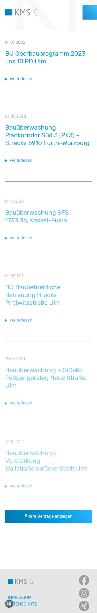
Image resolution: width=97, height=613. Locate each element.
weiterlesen (21, 78)
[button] (9, 603)
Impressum (19, 597)
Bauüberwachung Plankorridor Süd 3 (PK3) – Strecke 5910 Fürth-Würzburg (47, 135)
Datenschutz (22, 604)
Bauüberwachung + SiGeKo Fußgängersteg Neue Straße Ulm (45, 381)
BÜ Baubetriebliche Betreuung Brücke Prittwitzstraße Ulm (33, 298)
